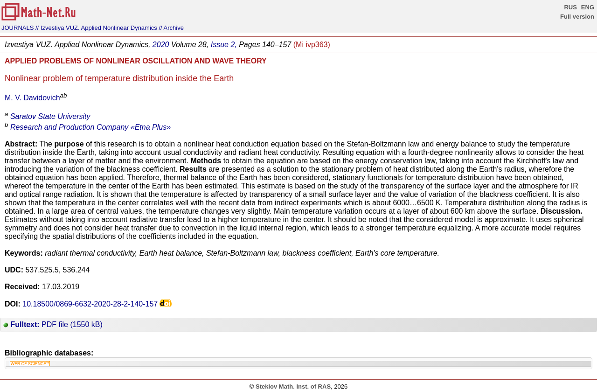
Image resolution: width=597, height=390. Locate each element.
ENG (587, 7)
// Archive (171, 27)
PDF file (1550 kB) (53, 324)
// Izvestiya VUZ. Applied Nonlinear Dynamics (96, 27)
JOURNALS (17, 27)
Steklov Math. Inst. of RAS (293, 386)
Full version (577, 16)
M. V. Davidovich (32, 98)
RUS (570, 7)
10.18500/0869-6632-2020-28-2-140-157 (90, 304)
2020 (161, 45)
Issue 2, (224, 45)
